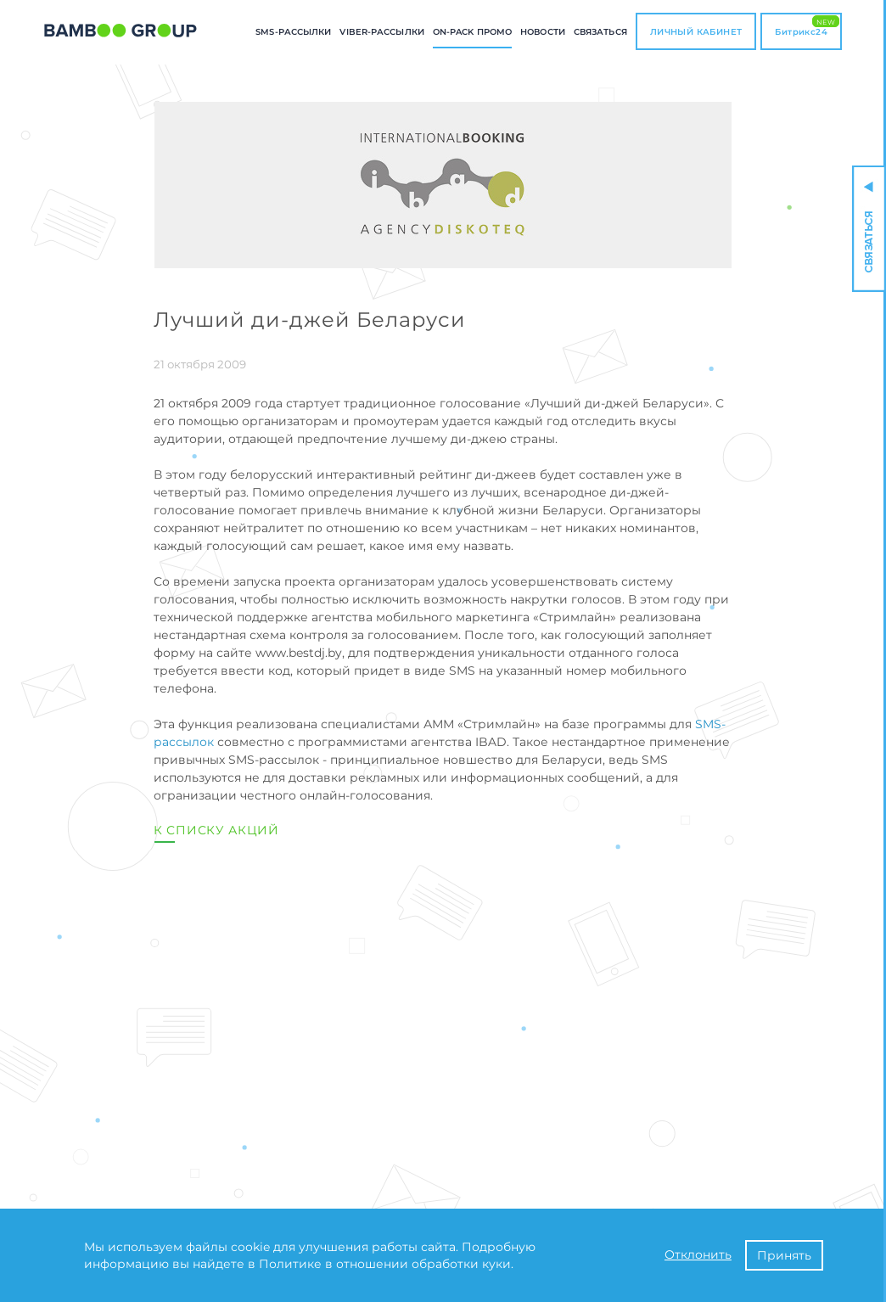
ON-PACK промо (472, 31)
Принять (784, 1255)
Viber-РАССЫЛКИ (381, 31)
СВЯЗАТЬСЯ (600, 31)
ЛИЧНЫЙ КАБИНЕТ (696, 31)
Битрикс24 (807, 26)
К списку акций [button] (216, 830)
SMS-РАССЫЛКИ (293, 31)
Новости (542, 31)
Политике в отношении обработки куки (385, 1263)
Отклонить (698, 1254)
